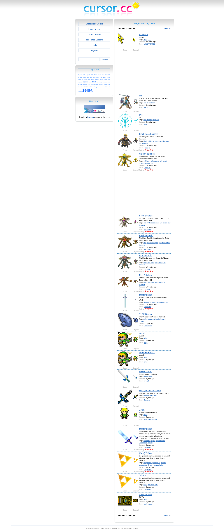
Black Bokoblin (146, 235)
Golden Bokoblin (147, 154)
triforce (163, 463)
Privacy (114, 528)
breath (165, 161)
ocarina (142, 321)
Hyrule (149, 465)
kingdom (166, 141)
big (153, 141)
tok (140, 143)
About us (108, 528)
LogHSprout (148, 447)
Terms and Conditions (125, 528)
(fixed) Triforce (146, 453)
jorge (145, 343)
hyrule (155, 485)
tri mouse (143, 34)
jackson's (164, 302)
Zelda (142, 410)
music (150, 319)
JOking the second (150, 419)
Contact (135, 528)
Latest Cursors (94, 34)
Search (105, 59)
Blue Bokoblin (145, 255)
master (158, 302)
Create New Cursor (94, 24)
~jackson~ (147, 148)
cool (145, 103)
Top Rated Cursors (94, 40)
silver (157, 223)
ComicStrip (148, 326)
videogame (143, 443)
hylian (161, 465)
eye (141, 115)
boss (156, 141)
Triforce (142, 475)
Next (167, 29)
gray (160, 243)
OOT (149, 39)
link (140, 95)
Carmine (147, 400)
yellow (152, 161)
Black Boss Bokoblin (148, 134)
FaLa (145, 107)
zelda (145, 39)
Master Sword (145, 295)
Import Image (94, 29)
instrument (162, 319)
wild (161, 161)
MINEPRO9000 (149, 44)
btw (145, 163)
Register (94, 50)
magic (150, 441)
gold (145, 161)
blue (145, 120)
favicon (90, 117)
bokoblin (145, 143)
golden (141, 163)
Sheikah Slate (145, 494)
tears (160, 141)
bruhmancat (148, 504)
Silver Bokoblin (146, 215)
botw (153, 103)
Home (102, 528)
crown (156, 120)
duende (142, 333)
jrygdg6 (146, 381)
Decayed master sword (150, 390)
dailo (145, 124)
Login (94, 45)
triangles (156, 465)
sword (146, 302)
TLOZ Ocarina (145, 314)
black (145, 141)
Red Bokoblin (145, 275)
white (149, 223)
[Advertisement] (62, 64)
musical (155, 319)
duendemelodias (147, 352)
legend (150, 395)
